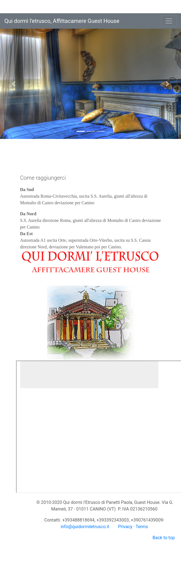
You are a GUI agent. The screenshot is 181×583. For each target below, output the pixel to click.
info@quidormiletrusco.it (85, 526)
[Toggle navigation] (169, 20)
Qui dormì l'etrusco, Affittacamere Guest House (61, 21)
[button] (13, 84)
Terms (142, 526)
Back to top (164, 537)
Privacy (125, 526)
